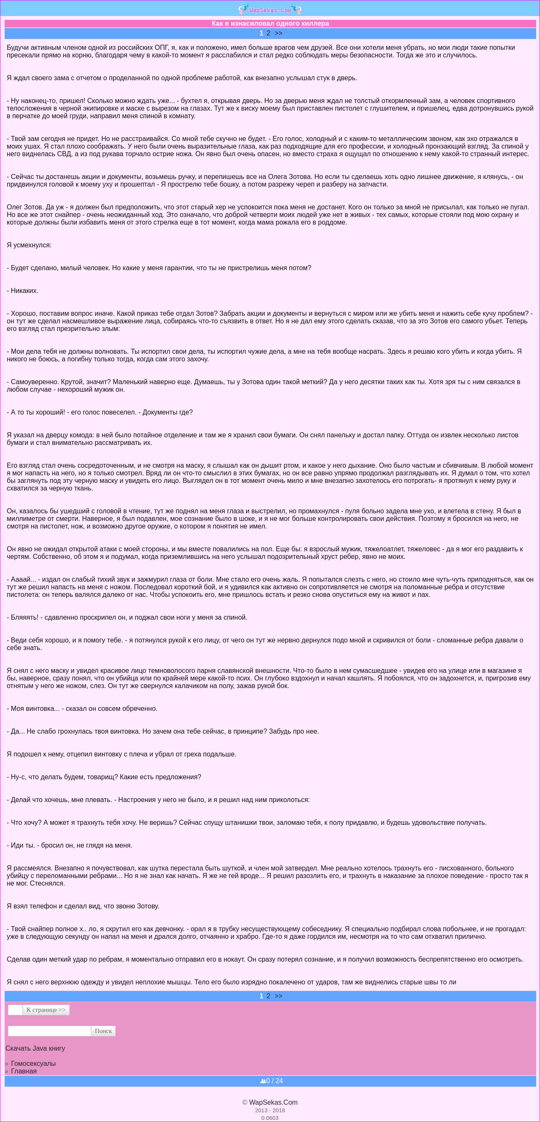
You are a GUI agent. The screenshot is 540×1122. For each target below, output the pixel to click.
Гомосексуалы (33, 1063)
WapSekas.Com (273, 1102)
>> (279, 33)
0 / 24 (271, 1080)
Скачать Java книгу (35, 1048)
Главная (24, 1071)
